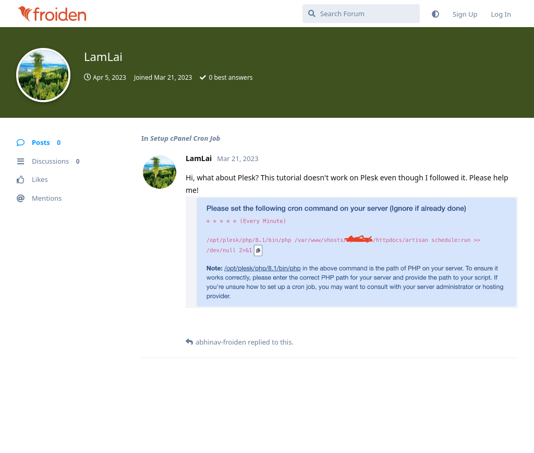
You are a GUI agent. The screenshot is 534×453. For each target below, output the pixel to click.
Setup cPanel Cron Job (185, 138)
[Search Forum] (361, 13)
